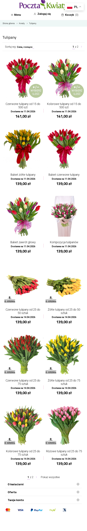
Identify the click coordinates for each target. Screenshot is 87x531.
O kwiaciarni (43, 484)
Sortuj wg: (10, 46)
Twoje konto (43, 500)
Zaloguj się (42, 14)
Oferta (43, 492)
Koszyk (69, 15)
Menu (16, 14)
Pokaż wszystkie (50, 477)
